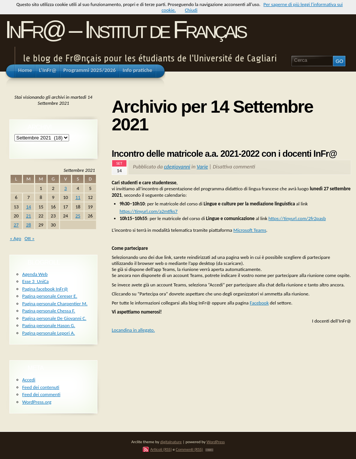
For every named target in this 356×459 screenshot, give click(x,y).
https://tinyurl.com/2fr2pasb (297, 218)
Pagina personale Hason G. (48, 325)
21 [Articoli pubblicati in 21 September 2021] (28, 216)
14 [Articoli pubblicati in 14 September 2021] (28, 207)
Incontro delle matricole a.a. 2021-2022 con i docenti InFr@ (224, 154)
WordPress (216, 441)
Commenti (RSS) (189, 449)
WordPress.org (36, 402)
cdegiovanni (177, 166)
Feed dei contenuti (40, 387)
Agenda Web (35, 274)
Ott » (29, 238)
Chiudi (191, 10)
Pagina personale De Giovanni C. (54, 318)
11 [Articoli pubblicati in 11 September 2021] (78, 197)
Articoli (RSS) (161, 449)
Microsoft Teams (249, 230)
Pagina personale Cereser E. (49, 296)
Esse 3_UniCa (35, 281)
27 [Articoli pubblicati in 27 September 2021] (16, 225)
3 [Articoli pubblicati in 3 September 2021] (65, 188)
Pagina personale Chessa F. (48, 311)
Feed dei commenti (41, 394)
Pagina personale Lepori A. (48, 333)
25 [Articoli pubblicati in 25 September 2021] (78, 216)
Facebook (259, 303)
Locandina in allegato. (133, 330)
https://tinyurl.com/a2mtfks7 (149, 211)
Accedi (28, 379)
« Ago (15, 238)
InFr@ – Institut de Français (125, 29)
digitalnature (171, 441)
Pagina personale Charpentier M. (55, 303)
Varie (202, 166)
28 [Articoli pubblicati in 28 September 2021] (28, 225)
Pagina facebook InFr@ (45, 289)
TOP (209, 450)
